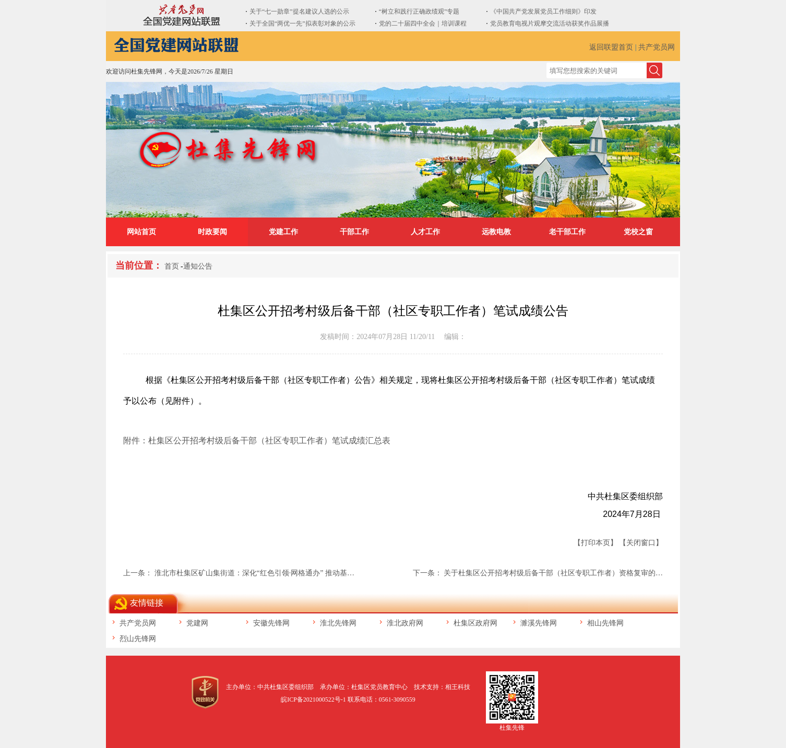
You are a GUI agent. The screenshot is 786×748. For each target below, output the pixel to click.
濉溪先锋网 (538, 623)
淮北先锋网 (338, 623)
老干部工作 (567, 232)
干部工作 (354, 232)
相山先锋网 (605, 623)
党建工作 (283, 232)
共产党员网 (656, 47)
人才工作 (425, 232)
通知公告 (197, 266)
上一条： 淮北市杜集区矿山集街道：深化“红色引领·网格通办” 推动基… (238, 573)
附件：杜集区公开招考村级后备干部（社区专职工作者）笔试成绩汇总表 (256, 440)
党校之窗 (638, 232)
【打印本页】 (595, 543)
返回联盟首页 (611, 47)
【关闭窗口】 (641, 543)
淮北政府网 (405, 623)
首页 (171, 266)
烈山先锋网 (138, 639)
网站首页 (141, 232)
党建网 (197, 623)
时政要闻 (212, 232)
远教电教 (496, 232)
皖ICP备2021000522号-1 (313, 699)
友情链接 (146, 602)
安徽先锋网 (271, 623)
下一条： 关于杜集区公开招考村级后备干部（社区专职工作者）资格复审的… (538, 573)
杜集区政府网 (475, 623)
